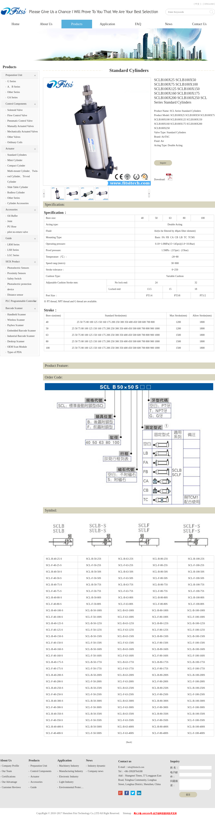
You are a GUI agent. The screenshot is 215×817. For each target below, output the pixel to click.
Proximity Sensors (16, 273)
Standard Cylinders (17, 155)
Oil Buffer (12, 216)
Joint (9, 221)
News (168, 24)
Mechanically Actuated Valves (22, 131)
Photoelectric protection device (19, 287)
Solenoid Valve (15, 110)
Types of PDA (14, 352)
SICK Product (13, 261)
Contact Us (199, 24)
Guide (9, 238)
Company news (95, 771)
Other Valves (13, 137)
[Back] (129, 742)
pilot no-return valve (17, 232)
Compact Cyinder (16, 165)
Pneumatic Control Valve (20, 120)
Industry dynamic (96, 765)
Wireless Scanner (16, 320)
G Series (11, 81)
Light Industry (66, 782)
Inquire (163, 163)
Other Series (13, 92)
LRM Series (13, 244)
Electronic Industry (68, 776)
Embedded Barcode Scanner (21, 330)
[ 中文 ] (197, 4)
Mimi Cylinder (14, 160)
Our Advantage (9, 782)
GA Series (12, 97)
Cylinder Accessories (18, 203)
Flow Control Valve (17, 115)
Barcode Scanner (14, 308)
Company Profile (10, 765)
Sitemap (127, 813)
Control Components (16, 103)
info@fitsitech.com (136, 767)
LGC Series (13, 255)
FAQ (138, 24)
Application (107, 24)
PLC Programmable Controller (21, 301)
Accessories (12, 209)
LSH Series (13, 250)
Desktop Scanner (15, 341)
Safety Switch (14, 278)
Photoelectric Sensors (18, 268)
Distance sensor (15, 294)
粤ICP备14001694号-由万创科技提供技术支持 (155, 813)
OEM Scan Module (17, 346)
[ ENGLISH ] (209, 4)
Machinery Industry (69, 765)
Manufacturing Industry (71, 771)
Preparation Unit (14, 75)
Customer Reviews (11, 787)
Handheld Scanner (16, 314)
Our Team (7, 771)
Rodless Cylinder (16, 192)
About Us (46, 24)
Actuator (10, 148)
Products (76, 24)
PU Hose (11, 226)
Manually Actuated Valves (20, 126)
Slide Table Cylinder (17, 187)
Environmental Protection (71, 787)
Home (16, 24)
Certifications (8, 776)
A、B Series (13, 86)
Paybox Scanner (15, 325)
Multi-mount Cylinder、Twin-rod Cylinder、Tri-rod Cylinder (22, 176)
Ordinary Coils (14, 142)
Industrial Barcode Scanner (21, 336)
